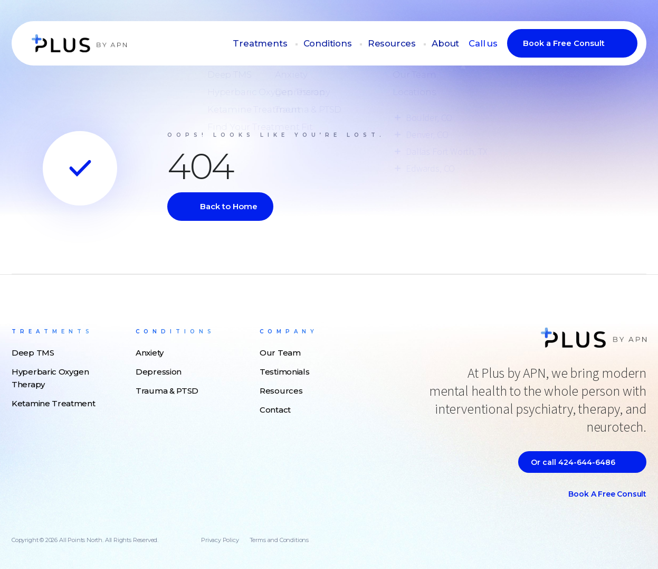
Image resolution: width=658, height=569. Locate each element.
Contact (275, 410)
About (450, 44)
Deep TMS (33, 353)
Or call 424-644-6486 (573, 462)
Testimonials (284, 372)
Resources (401, 44)
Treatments (282, 44)
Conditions (343, 44)
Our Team (280, 353)
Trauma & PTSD (167, 391)
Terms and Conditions (279, 540)
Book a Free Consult (564, 44)
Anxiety (150, 353)
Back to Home (229, 206)
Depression (159, 372)
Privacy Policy (220, 540)
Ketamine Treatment (54, 403)
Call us (485, 44)
